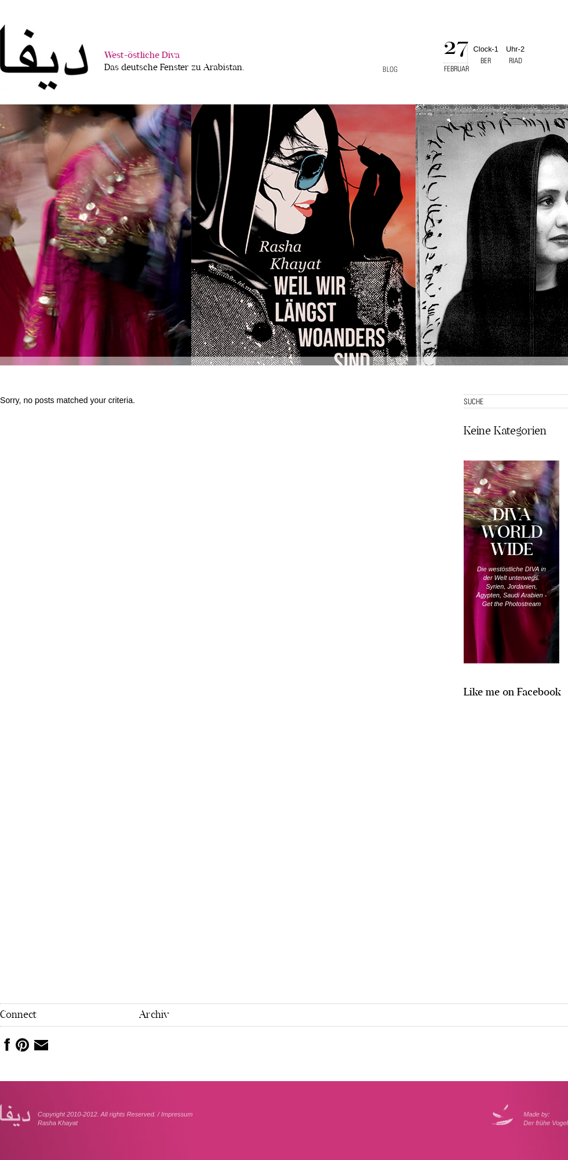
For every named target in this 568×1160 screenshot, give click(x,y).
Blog (390, 69)
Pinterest (23, 1045)
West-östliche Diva (174, 62)
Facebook (5, 1045)
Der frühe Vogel (545, 1122)
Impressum (176, 1114)
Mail (41, 1045)
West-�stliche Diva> (44, 57)
